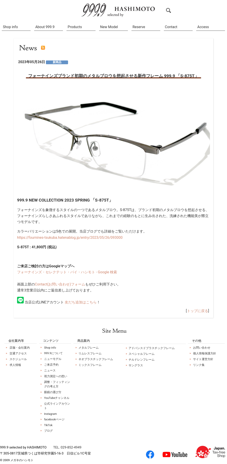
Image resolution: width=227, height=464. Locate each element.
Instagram (50, 413)
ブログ (48, 430)
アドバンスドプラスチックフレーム (152, 348)
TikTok (48, 425)
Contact (171, 27)
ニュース (50, 370)
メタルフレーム (88, 347)
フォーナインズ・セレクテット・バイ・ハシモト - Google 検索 (67, 272)
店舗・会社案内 (20, 347)
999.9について (53, 353)
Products (75, 27)
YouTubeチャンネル (57, 398)
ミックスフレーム (90, 365)
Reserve (139, 27)
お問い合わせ (201, 347)
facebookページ (54, 419)
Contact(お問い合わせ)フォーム (60, 284)
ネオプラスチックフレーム (95, 359)
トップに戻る (197, 311)
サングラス (136, 365)
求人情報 (15, 365)
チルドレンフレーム (142, 359)
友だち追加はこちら (81, 302)
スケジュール (18, 359)
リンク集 (199, 365)
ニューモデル (52, 359)
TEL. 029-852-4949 (67, 447)
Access (203, 27)
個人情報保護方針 (204, 353)
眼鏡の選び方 (52, 392)
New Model (109, 27)
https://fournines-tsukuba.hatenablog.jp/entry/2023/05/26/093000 (70, 237)
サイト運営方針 (203, 359)
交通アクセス (18, 353)
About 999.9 (45, 27)
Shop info (10, 27)
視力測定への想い (55, 376)
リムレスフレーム (90, 353)
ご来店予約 (51, 364)
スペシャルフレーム (142, 353)
